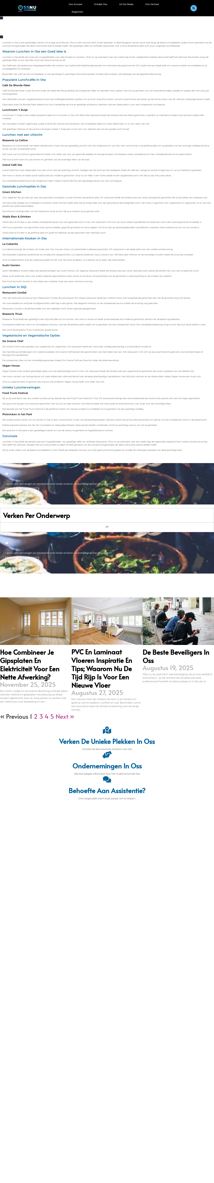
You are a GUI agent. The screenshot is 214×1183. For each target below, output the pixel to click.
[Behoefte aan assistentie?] (107, 779)
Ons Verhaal (152, 4)
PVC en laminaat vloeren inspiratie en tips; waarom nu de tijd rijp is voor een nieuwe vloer (101, 668)
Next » (65, 716)
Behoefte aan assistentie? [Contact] (107, 790)
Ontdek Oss (100, 4)
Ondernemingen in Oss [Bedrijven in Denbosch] (107, 765)
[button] (194, 8)
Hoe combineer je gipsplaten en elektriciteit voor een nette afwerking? (29, 664)
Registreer (77, 11)
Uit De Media (126, 4)
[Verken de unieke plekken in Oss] (107, 730)
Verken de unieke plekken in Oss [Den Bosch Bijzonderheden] (107, 741)
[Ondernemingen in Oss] (107, 754)
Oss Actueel (75, 4)
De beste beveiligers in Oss (176, 656)
